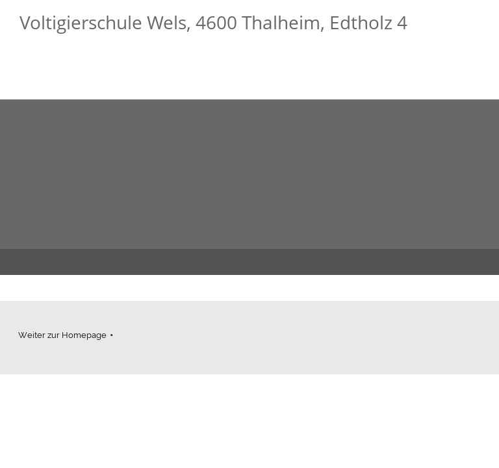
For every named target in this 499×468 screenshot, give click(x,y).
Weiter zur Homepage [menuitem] (62, 335)
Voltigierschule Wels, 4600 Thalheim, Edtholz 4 (213, 22)
